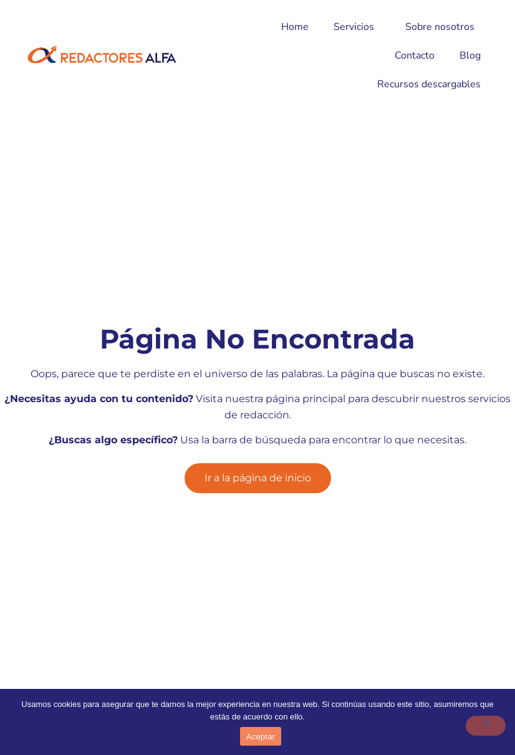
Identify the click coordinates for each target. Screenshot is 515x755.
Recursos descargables (429, 84)
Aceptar (261, 736)
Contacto (415, 55)
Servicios (357, 27)
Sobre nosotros (443, 27)
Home (295, 27)
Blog (470, 55)
